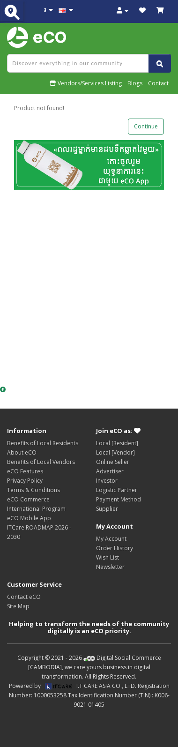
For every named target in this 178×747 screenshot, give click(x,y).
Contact (158, 83)
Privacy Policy (25, 481)
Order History (114, 548)
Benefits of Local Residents (42, 443)
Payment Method (118, 499)
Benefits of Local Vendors (41, 462)
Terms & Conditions (33, 490)
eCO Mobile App (29, 518)
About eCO (22, 452)
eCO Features (25, 471)
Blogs (134, 83)
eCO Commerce (28, 499)
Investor (107, 481)
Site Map (18, 606)
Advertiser (110, 471)
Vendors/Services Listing (86, 83)
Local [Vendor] (115, 452)
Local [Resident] (117, 443)
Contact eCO (24, 597)
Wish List (107, 557)
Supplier (107, 509)
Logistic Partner (116, 490)
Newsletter (110, 567)
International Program (36, 509)
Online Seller (112, 462)
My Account (111, 539)
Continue (146, 126)
